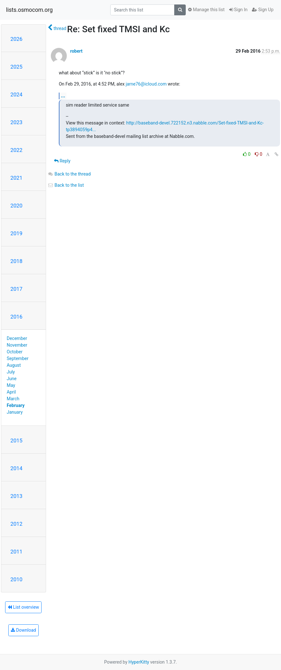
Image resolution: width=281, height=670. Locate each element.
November (17, 345)
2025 (17, 67)
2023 (17, 122)
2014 (17, 468)
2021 (17, 178)
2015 (17, 440)
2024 (17, 94)
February (16, 405)
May (11, 385)
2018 (17, 261)
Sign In (238, 9)
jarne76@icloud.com (146, 84)
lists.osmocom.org (29, 10)
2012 (17, 524)
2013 (17, 496)
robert (76, 51)
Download (23, 630)
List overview (23, 607)
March (13, 398)
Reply (62, 160)
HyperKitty (139, 662)
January (15, 412)
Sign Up (262, 9)
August (14, 365)
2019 (17, 233)
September (17, 358)
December (17, 338)
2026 (17, 39)
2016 (17, 316)
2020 (17, 205)
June (12, 378)
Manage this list (206, 9)
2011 (17, 551)
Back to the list (66, 185)
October (14, 351)
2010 (17, 579)
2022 (17, 150)
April (11, 392)
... (63, 96)
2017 (17, 289)
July (11, 371)
